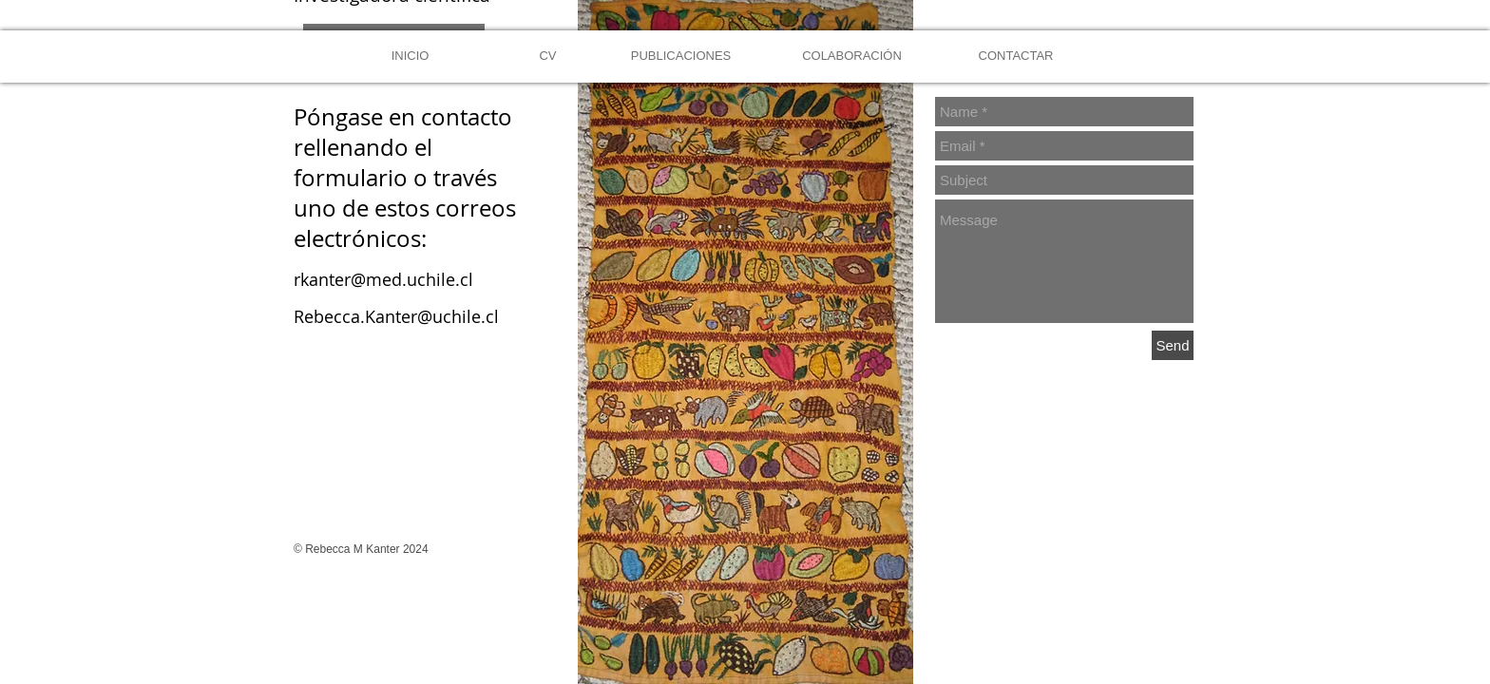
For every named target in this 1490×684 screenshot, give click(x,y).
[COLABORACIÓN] (852, 56)
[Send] (1173, 345)
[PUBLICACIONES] (680, 56)
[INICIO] (410, 56)
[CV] (547, 56)
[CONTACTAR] (1016, 56)
